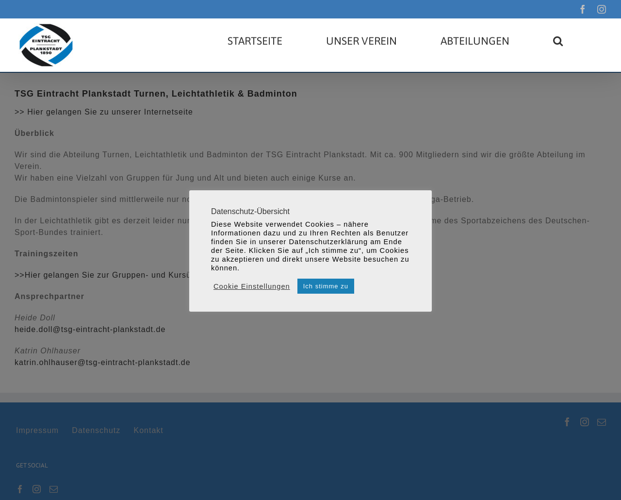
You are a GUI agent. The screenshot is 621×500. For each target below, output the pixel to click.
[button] (558, 41)
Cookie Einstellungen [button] (251, 286)
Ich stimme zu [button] (325, 286)
